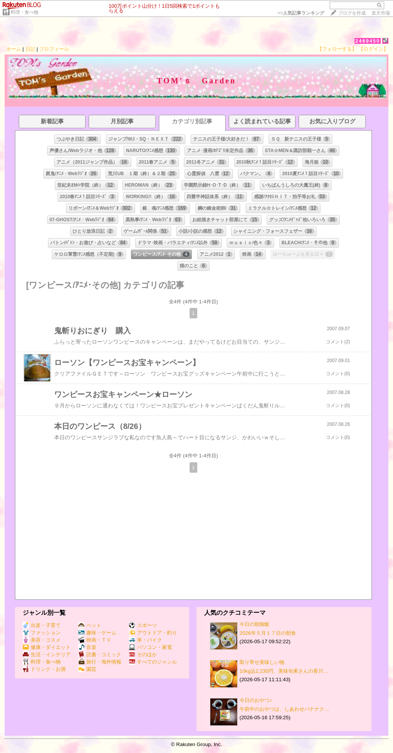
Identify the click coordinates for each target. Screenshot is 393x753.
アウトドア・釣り (153, 632)
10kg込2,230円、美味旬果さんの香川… (284, 671)
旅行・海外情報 (99, 662)
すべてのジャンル (153, 662)
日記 (30, 49)
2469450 (367, 41)
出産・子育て (42, 625)
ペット (89, 625)
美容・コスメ (42, 640)
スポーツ (143, 625)
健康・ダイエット (47, 647)
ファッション (42, 632)
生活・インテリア (47, 654)
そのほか (143, 654)
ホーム (13, 49)
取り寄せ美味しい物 (261, 662)
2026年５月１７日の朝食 (267, 633)
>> (300, 13)
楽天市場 (381, 13)
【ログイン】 (373, 49)
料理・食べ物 (24, 12)
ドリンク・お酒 (44, 669)
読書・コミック (99, 654)
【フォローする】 (337, 49)
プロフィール (54, 49)
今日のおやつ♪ (255, 700)
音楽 (87, 647)
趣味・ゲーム (97, 632)
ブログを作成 (352, 13)
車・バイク (145, 640)
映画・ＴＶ (94, 640)
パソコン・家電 (150, 647)
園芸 (87, 669)
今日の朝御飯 (254, 624)
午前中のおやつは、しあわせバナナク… (284, 709)
